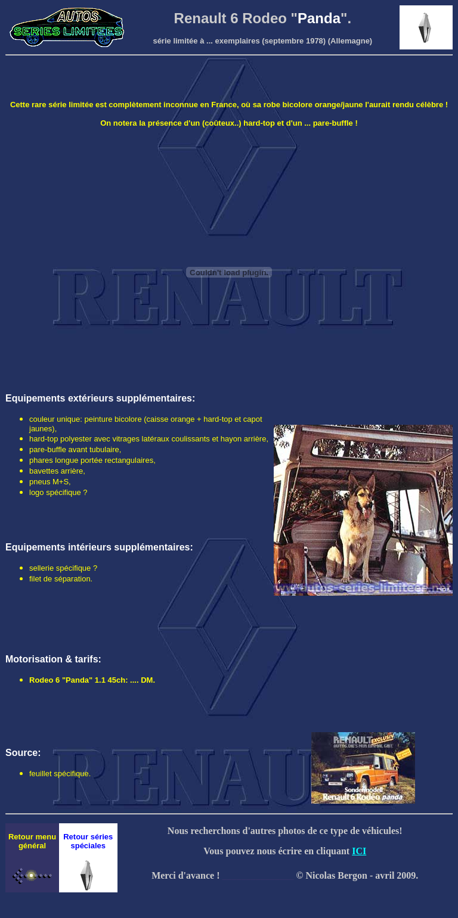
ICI (359, 851)
